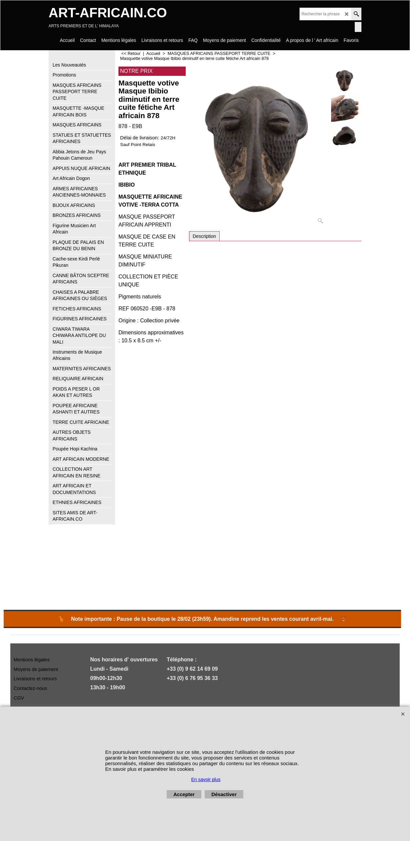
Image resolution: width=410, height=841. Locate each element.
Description (204, 236)
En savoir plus (206, 779)
